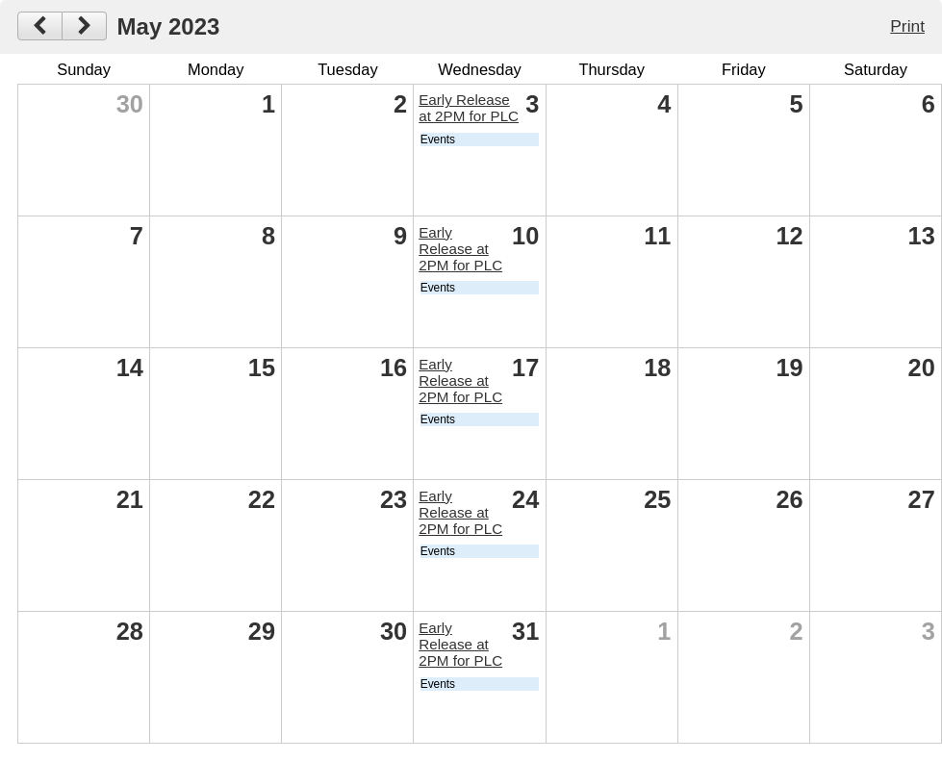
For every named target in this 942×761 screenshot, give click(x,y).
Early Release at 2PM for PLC (469, 107)
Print (907, 26)
